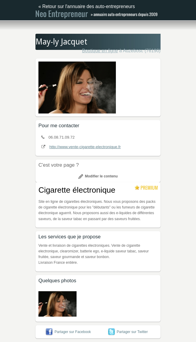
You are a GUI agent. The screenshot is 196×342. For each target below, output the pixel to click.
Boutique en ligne (100, 50)
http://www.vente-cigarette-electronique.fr (85, 147)
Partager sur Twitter (128, 332)
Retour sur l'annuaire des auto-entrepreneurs (88, 6)
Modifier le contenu (98, 176)
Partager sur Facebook (68, 332)
